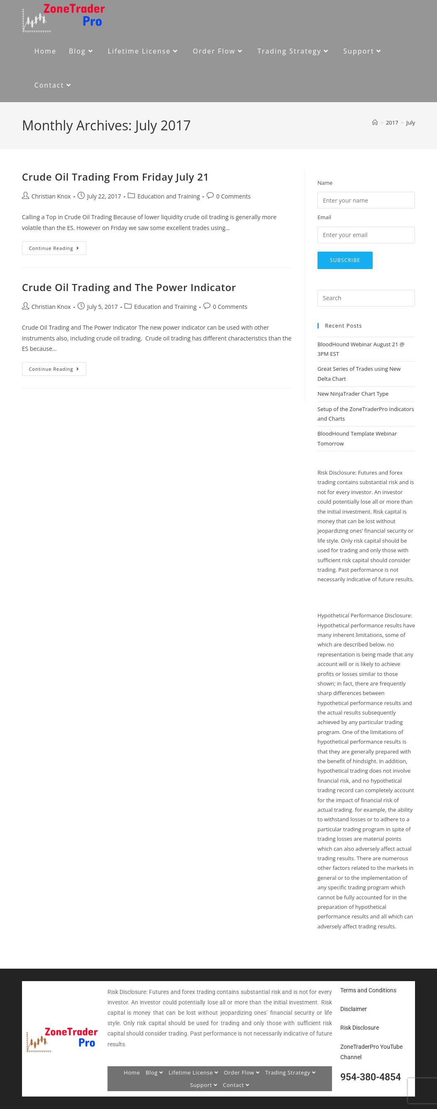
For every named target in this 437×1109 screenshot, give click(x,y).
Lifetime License (193, 1072)
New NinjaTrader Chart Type (352, 393)
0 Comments (233, 196)
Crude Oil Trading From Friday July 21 (115, 177)
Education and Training (168, 196)
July (410, 122)
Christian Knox (51, 196)
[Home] (375, 122)
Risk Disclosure (359, 1027)
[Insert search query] (366, 298)
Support (203, 1085)
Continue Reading (58, 246)
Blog (154, 1072)
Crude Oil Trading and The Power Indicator (129, 287)
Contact (236, 1085)
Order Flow (241, 1072)
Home (132, 1072)
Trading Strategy (290, 1072)
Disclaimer (353, 1009)
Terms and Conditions (368, 990)
